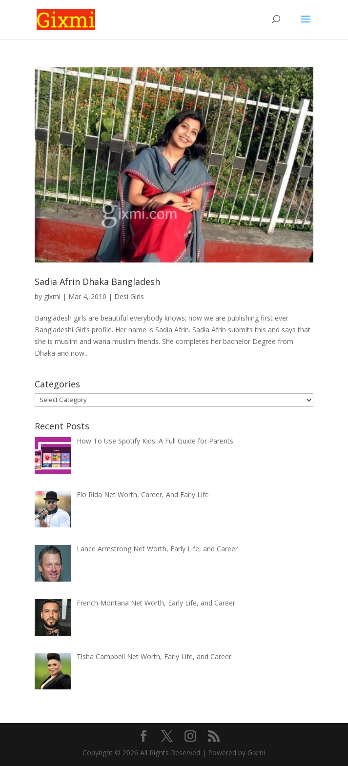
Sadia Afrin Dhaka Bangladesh (97, 281)
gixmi (52, 296)
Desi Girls (129, 296)
